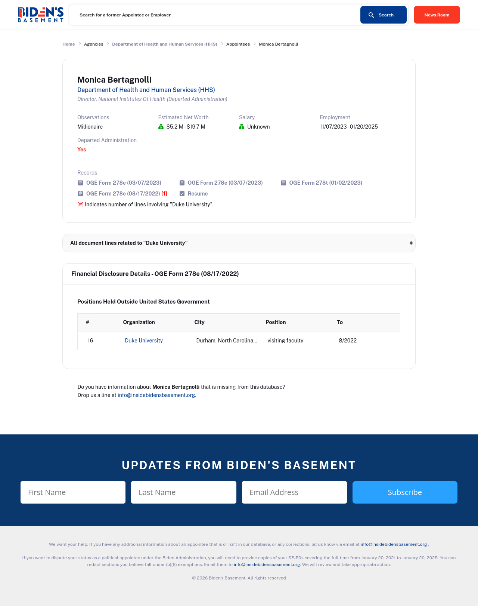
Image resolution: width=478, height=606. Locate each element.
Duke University (144, 341)
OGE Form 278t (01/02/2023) (326, 182)
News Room (437, 15)
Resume (198, 193)
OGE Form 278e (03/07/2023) (123, 182)
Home (68, 44)
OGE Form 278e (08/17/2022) (126, 193)
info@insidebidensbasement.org (156, 395)
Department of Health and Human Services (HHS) (164, 44)
